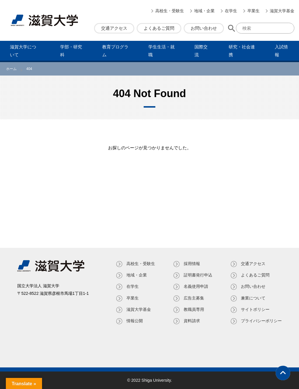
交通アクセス (114, 28)
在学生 (231, 10)
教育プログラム (115, 50)
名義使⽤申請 (196, 286)
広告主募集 (194, 298)
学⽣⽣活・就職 (161, 50)
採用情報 (192, 263)
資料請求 (192, 320)
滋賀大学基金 (282, 10)
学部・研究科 (71, 50)
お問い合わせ (204, 28)
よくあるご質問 (159, 28)
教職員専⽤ (194, 309)
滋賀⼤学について (23, 50)
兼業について (253, 298)
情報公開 (134, 320)
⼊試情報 (281, 50)
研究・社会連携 (242, 50)
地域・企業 (204, 10)
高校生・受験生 (169, 10)
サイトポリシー (255, 309)
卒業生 (253, 10)
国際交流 (201, 50)
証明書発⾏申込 (198, 275)
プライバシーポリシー (261, 320)
